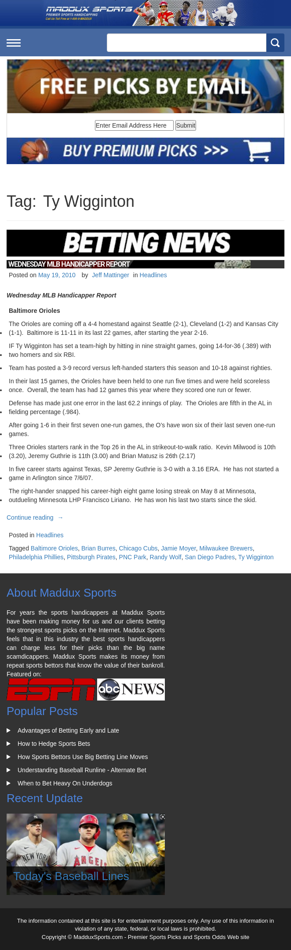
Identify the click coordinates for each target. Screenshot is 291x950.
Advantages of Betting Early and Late (68, 730)
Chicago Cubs (138, 548)
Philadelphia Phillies (36, 557)
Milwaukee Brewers (225, 548)
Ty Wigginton (256, 557)
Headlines (153, 275)
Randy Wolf (166, 557)
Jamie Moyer (178, 548)
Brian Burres (98, 548)
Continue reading (36, 517)
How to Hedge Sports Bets (54, 743)
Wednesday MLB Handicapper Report (69, 264)
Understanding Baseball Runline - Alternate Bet (82, 770)
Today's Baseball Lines (71, 876)
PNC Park (132, 557)
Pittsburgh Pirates (91, 557)
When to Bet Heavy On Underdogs (65, 783)
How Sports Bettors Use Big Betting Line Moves (83, 756)
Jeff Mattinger (110, 275)
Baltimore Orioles (54, 548)
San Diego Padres (210, 557)
